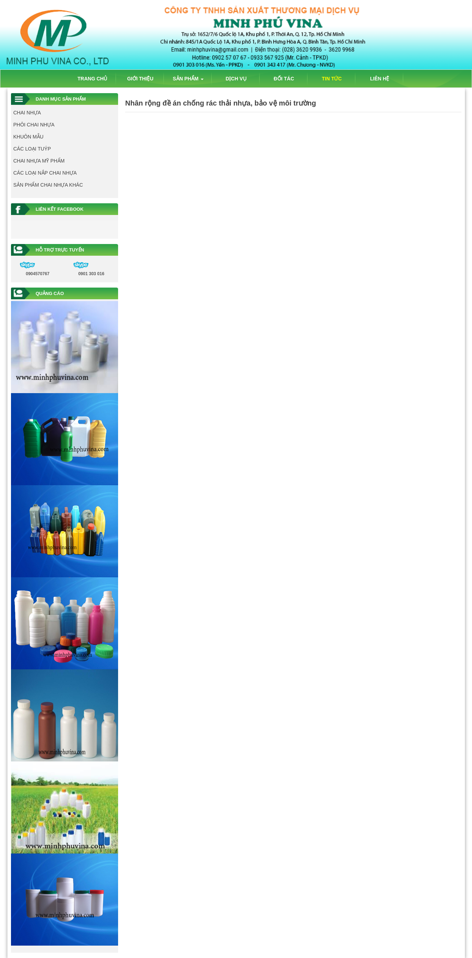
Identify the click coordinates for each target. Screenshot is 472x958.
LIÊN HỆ (379, 78)
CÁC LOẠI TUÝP (32, 149)
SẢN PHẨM (188, 78)
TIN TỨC (331, 78)
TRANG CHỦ (92, 78)
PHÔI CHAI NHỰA (34, 124)
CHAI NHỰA (27, 112)
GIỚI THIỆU (140, 78)
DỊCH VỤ (236, 78)
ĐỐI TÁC (284, 78)
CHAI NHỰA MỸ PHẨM (39, 161)
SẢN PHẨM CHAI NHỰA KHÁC (48, 185)
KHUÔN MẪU (28, 137)
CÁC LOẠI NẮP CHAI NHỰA (45, 173)
